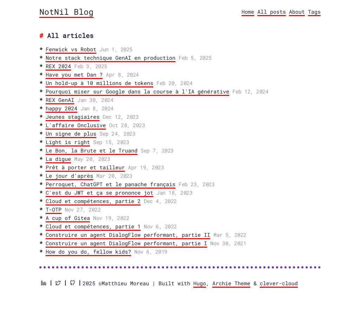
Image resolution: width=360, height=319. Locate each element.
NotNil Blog (66, 11)
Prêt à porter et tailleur (85, 167)
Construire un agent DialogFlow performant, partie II (128, 234)
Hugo (199, 283)
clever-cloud (279, 283)
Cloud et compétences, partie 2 (93, 200)
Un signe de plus (71, 133)
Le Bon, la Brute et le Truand (91, 150)
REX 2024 (58, 66)
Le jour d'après (69, 175)
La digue (58, 158)
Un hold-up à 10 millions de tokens (99, 82)
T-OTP (54, 209)
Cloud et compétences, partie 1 (93, 226)
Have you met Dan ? (74, 74)
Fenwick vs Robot (71, 49)
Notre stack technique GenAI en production (110, 57)
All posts (271, 11)
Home (248, 11)
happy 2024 (61, 108)
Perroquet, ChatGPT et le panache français (110, 184)
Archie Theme (231, 283)
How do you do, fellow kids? (88, 251)
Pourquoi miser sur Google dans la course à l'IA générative (137, 91)
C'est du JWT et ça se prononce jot (99, 192)
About (297, 11)
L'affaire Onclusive (76, 125)
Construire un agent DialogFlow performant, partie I (126, 243)
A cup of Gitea (68, 217)
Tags (314, 11)
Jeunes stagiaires (72, 116)
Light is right (68, 141)
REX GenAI (60, 99)
